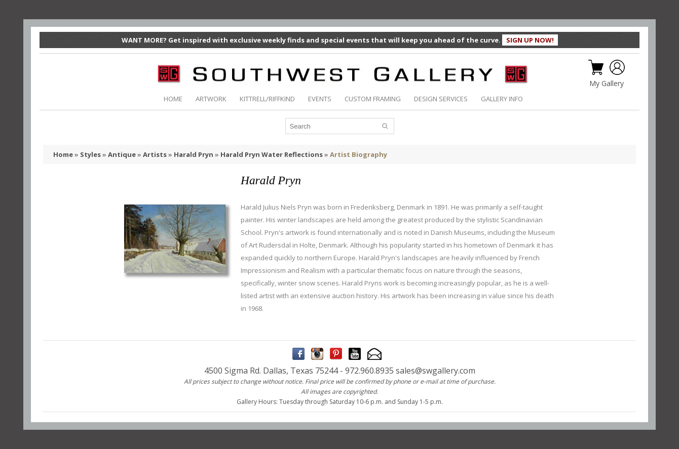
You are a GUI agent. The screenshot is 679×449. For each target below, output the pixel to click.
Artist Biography (358, 154)
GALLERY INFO (502, 98)
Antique (122, 154)
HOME (173, 98)
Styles (90, 154)
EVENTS (319, 98)
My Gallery (606, 83)
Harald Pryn (193, 154)
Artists (155, 154)
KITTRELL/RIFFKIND (267, 98)
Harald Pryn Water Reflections (271, 154)
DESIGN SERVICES (441, 98)
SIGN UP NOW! (530, 40)
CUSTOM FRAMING (373, 98)
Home (63, 154)
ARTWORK (211, 98)
